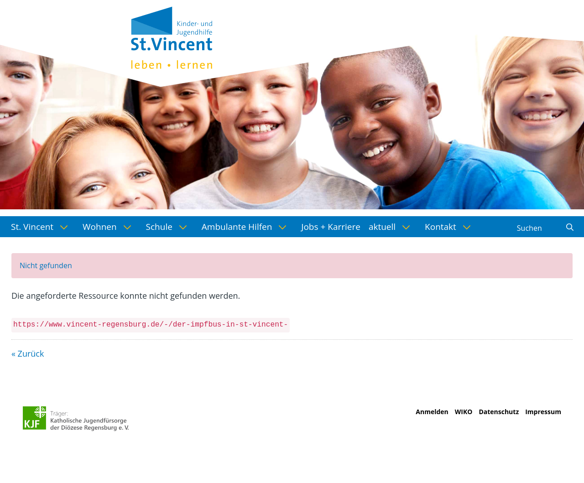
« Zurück (27, 353)
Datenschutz (499, 411)
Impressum (543, 411)
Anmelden (432, 411)
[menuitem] (42, 226)
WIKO (464, 411)
